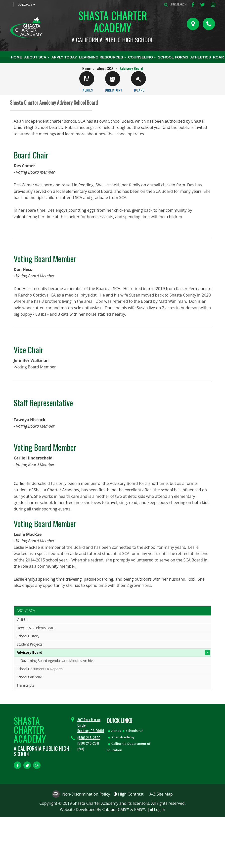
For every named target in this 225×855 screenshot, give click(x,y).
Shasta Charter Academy (112, 25)
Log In (159, 809)
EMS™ (139, 809)
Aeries (116, 730)
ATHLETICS (200, 57)
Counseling (140, 57)
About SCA (35, 57)
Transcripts (25, 685)
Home (16, 57)
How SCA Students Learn (36, 627)
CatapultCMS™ (115, 809)
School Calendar (29, 677)
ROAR (218, 57)
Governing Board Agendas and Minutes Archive (57, 660)
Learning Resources (101, 57)
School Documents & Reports (40, 668)
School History (28, 636)
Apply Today (64, 57)
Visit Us (22, 619)
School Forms (173, 57)
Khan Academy (123, 737)
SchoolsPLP (134, 730)
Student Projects (30, 644)
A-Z (161, 794)
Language (26, 4)
